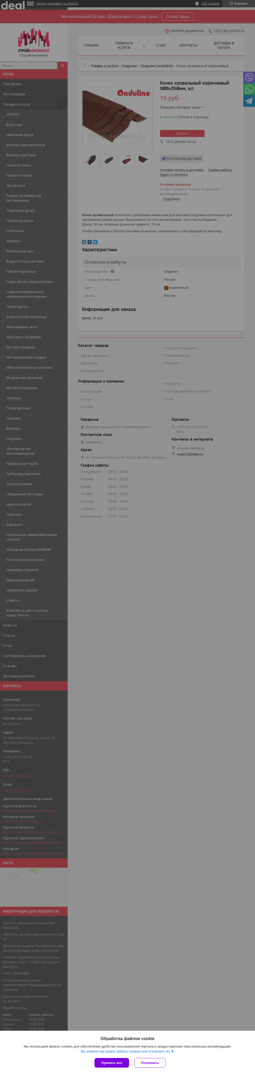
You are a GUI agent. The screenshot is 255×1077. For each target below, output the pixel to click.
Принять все (111, 1063)
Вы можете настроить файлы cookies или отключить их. (126, 1051)
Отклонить (150, 1063)
